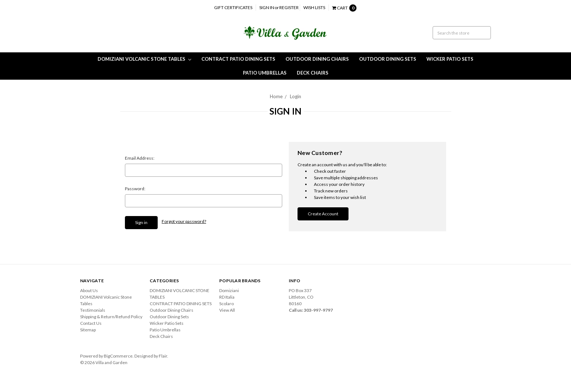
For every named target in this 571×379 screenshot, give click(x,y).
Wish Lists (314, 7)
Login (295, 96)
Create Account (323, 213)
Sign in (266, 7)
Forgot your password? (184, 221)
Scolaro (226, 303)
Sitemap (88, 329)
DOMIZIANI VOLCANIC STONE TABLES (144, 59)
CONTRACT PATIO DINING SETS (238, 59)
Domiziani (229, 290)
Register (289, 7)
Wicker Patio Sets (449, 59)
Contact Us (91, 323)
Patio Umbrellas (265, 73)
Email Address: (139, 158)
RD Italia (227, 297)
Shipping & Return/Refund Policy (111, 316)
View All (227, 310)
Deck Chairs (312, 73)
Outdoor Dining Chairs (317, 59)
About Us (89, 290)
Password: (135, 188)
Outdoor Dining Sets (387, 59)
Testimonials (92, 310)
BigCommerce (118, 356)
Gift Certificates (233, 7)
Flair (163, 356)
